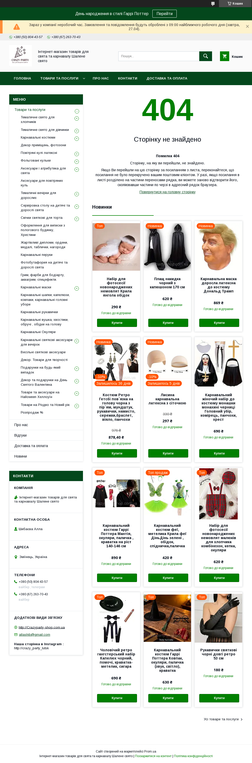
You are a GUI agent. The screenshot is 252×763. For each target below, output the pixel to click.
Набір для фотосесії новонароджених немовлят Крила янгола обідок (116, 287)
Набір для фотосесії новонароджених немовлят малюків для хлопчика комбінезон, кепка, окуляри (218, 537)
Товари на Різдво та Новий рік (45, 405)
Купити (117, 323)
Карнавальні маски (36, 287)
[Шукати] (205, 56)
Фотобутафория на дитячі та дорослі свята (44, 264)
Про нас (101, 78)
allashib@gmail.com (34, 634)
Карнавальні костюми (38, 137)
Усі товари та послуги (221, 719)
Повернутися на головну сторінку (168, 192)
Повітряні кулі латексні (39, 153)
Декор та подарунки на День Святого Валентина (44, 382)
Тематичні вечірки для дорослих (38, 195)
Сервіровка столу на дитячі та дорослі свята (45, 207)
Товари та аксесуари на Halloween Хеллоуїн (40, 394)
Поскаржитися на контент (153, 756)
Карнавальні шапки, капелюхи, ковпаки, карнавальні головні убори (45, 299)
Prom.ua (150, 751)
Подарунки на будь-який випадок (40, 370)
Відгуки (20, 435)
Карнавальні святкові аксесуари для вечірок (46, 342)
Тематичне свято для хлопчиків (38, 119)
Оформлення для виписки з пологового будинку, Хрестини (43, 229)
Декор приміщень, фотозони (43, 145)
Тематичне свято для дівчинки (45, 130)
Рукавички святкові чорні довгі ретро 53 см (218, 654)
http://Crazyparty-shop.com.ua (42, 627)
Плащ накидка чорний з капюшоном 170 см (167, 283)
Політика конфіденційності (193, 756)
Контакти (127, 78)
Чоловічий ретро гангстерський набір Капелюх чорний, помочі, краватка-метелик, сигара (116, 658)
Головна (22, 78)
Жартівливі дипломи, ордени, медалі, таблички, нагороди (44, 245)
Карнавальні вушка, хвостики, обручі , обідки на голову (44, 322)
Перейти (164, 14)
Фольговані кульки (36, 160)
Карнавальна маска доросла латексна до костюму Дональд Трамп (219, 285)
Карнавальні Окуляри (38, 332)
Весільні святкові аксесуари (43, 352)
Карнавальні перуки (36, 255)
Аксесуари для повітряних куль (42, 183)
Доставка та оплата (166, 78)
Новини (20, 456)
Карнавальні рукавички (39, 312)
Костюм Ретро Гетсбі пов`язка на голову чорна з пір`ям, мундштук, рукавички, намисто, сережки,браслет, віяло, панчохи (116, 407)
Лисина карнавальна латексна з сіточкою (167, 399)
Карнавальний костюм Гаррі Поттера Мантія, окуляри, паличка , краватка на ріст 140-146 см (116, 535)
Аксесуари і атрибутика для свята (43, 170)
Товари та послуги (59, 78)
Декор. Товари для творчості (44, 360)
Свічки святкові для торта (41, 218)
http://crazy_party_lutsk (31, 648)
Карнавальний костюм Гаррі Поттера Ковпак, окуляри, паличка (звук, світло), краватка (167, 660)
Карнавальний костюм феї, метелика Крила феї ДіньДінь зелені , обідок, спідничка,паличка (167, 535)
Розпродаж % (32, 412)
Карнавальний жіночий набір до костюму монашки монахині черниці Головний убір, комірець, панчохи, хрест (219, 407)
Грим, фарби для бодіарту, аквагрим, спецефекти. (43, 277)
